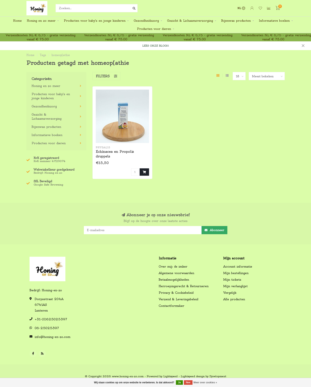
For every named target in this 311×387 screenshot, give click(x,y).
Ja (179, 382)
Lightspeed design (193, 376)
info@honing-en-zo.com (52, 337)
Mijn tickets (232, 279)
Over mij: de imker (173, 266)
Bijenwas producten (236, 20)
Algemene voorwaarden (176, 273)
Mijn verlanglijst (235, 286)
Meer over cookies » (205, 382)
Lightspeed (170, 376)
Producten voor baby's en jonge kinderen (94, 20)
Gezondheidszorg (146, 20)
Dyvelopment (218, 376)
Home (17, 20)
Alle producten (234, 299)
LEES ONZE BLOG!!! (155, 45)
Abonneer (214, 230)
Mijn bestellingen (235, 273)
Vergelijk (229, 293)
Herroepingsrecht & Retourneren (183, 286)
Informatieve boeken (274, 20)
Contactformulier (171, 306)
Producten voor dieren (154, 29)
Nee (188, 382)
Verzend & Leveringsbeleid (178, 299)
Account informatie (237, 266)
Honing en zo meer (41, 20)
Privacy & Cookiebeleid (176, 293)
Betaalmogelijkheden (174, 279)
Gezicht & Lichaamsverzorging (190, 20)
